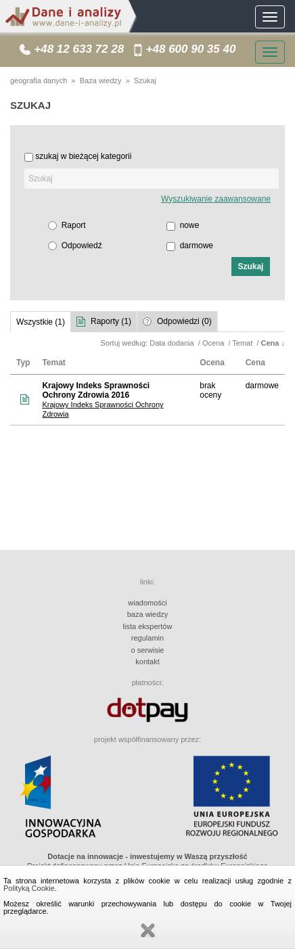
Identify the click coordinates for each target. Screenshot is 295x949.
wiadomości (147, 603)
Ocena (214, 343)
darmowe (196, 245)
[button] (250, 266)
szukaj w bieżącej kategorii (83, 156)
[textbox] (151, 178)
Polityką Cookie (29, 888)
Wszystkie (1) (40, 322)
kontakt (147, 661)
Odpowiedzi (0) (184, 321)
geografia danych (38, 80)
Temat (243, 343)
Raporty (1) (111, 321)
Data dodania (173, 343)
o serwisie (147, 650)
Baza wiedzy (101, 80)
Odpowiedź (82, 245)
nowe (190, 225)
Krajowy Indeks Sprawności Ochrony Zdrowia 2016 (96, 390)
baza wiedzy (147, 614)
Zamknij (147, 931)
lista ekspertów (148, 626)
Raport (74, 225)
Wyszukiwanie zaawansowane (216, 199)
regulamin (147, 638)
